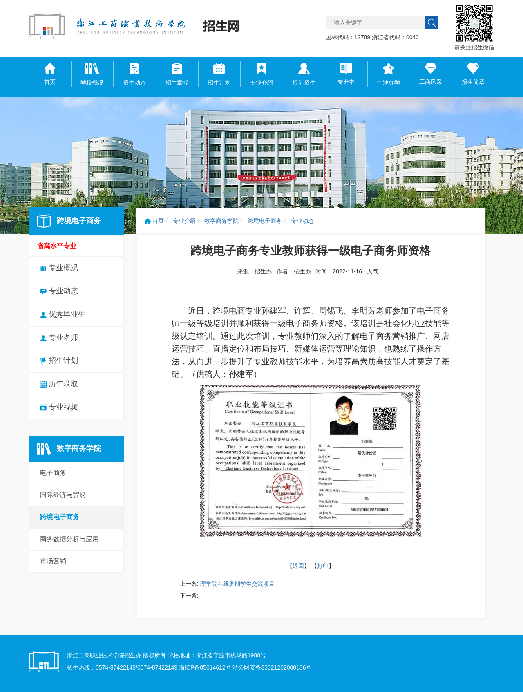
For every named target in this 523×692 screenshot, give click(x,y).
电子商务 (53, 472)
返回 (298, 565)
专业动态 (59, 291)
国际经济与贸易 (63, 494)
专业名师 (59, 338)
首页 (154, 220)
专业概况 (59, 268)
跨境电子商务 (59, 516)
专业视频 (59, 407)
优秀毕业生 (62, 314)
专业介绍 (184, 220)
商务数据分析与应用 (69, 538)
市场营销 (53, 561)
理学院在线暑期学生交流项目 (237, 583)
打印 (323, 565)
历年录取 (59, 384)
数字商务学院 (221, 220)
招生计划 (59, 360)
